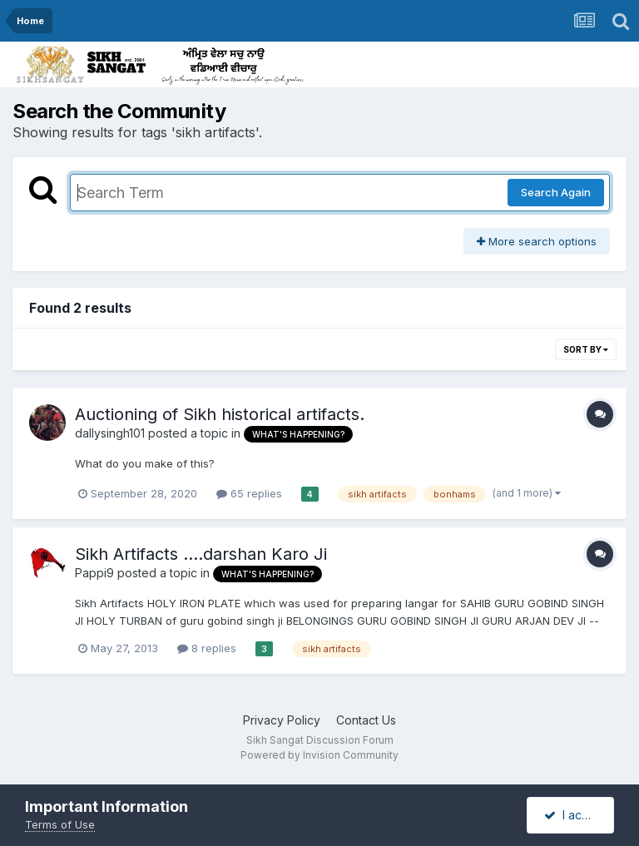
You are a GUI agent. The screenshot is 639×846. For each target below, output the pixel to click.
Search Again (556, 192)
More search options (537, 241)
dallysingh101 (110, 433)
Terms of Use (60, 824)
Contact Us (366, 720)
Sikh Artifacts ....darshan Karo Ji (201, 554)
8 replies (206, 648)
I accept (575, 815)
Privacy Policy (281, 720)
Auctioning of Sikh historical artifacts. (219, 414)
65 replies (249, 493)
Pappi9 (94, 573)
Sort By (585, 349)
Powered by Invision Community (319, 755)
